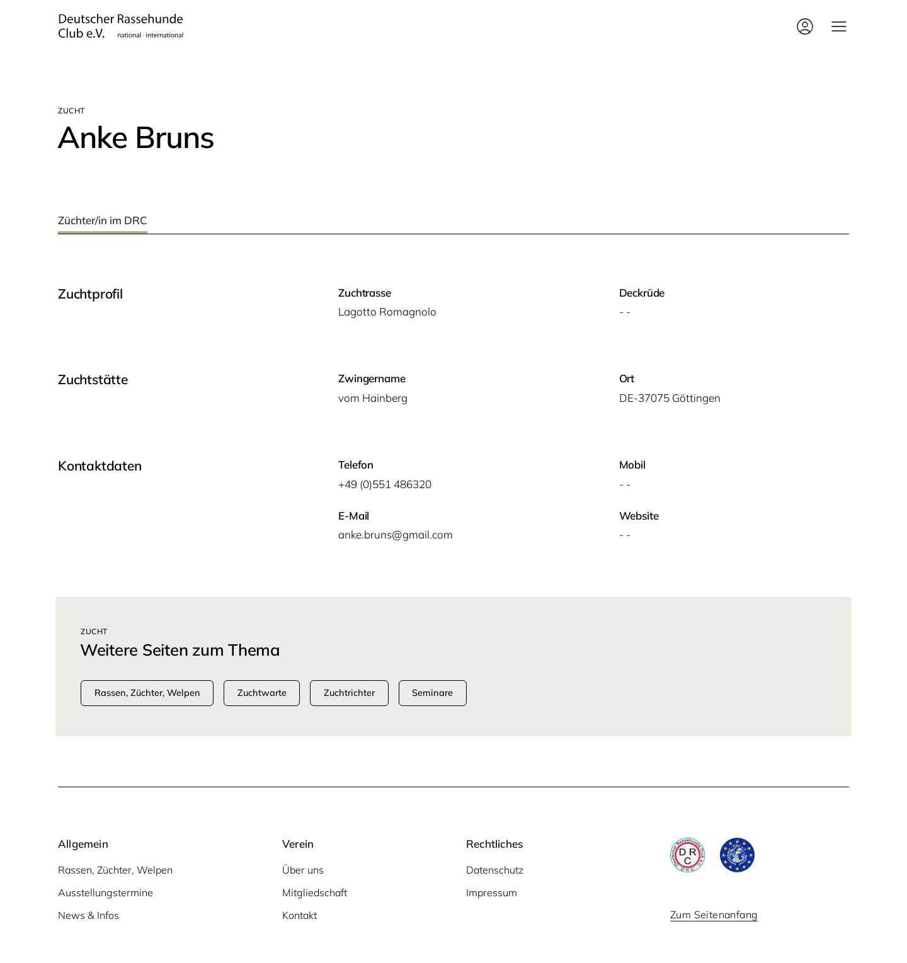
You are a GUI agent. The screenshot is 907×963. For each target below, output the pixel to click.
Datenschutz (494, 869)
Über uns (303, 869)
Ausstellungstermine (105, 892)
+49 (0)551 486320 (384, 484)
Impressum (491, 892)
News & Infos (88, 915)
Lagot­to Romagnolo (387, 311)
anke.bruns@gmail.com (395, 534)
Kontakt (299, 915)
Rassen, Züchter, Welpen (115, 869)
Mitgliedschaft (314, 892)
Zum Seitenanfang (714, 914)
